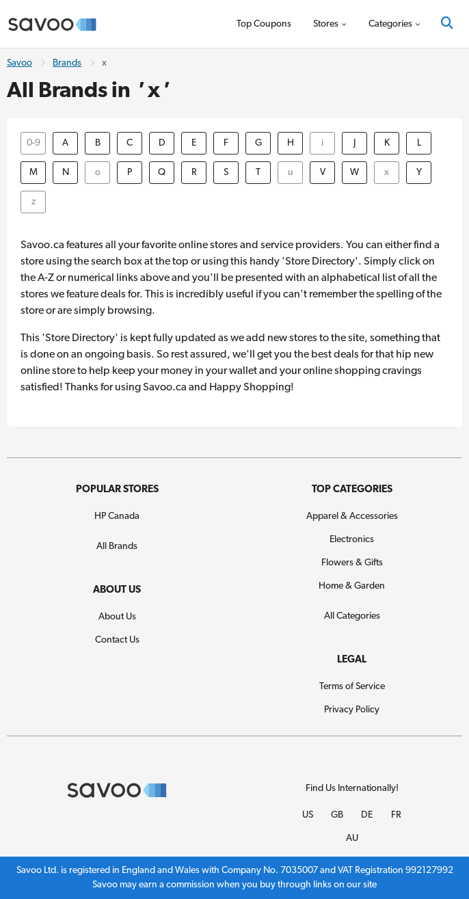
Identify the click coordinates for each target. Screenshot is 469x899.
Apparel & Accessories (352, 516)
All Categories (352, 616)
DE (367, 815)
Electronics (352, 540)
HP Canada (116, 516)
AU (352, 838)
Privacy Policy (351, 710)
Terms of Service (352, 687)
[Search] (446, 24)
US (307, 815)
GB (337, 815)
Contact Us (117, 640)
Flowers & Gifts (352, 563)
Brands (67, 63)
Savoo (19, 63)
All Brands (116, 546)
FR (396, 815)
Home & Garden (352, 586)
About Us (117, 617)
